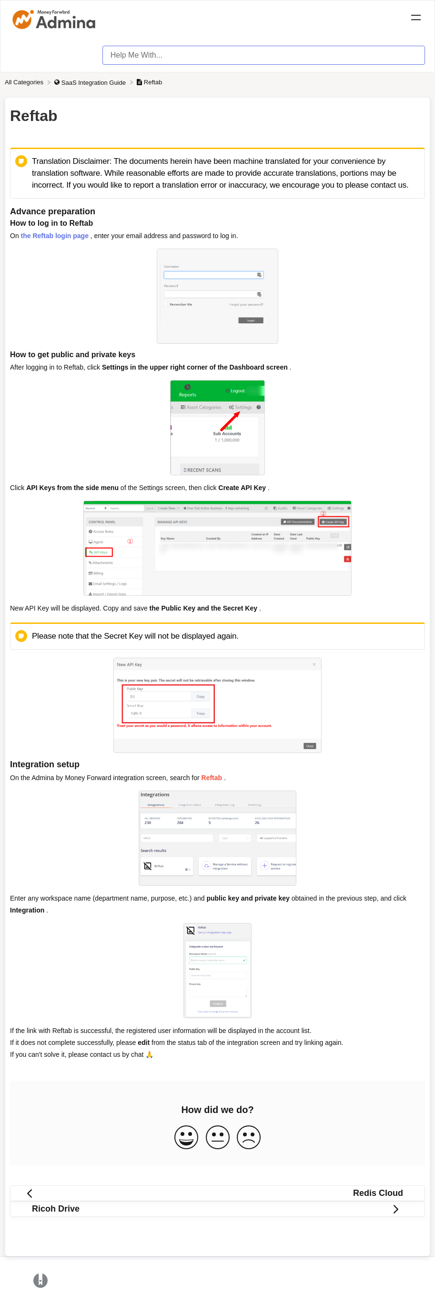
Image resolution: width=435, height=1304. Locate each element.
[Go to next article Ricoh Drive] (217, 1209)
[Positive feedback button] (186, 1138)
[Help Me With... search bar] (263, 55)
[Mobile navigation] (416, 19)
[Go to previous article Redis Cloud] (217, 1193)
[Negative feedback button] (248, 1138)
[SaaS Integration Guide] (90, 82)
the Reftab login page (55, 236)
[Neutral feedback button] (218, 1138)
